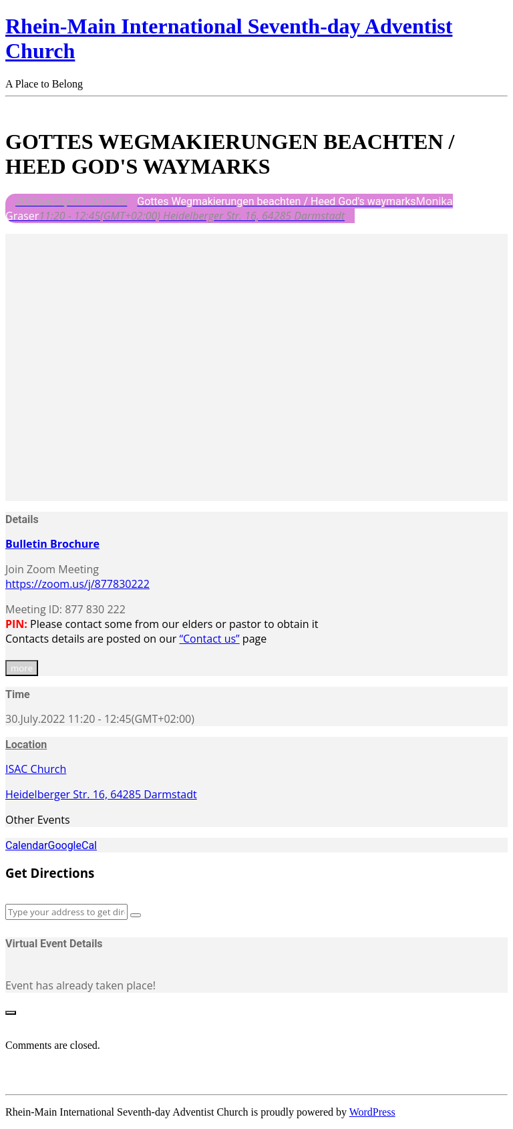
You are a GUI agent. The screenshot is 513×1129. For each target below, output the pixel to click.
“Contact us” (209, 638)
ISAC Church (35, 769)
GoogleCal (72, 845)
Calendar (26, 845)
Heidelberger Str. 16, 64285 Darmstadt (101, 794)
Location (26, 744)
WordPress (372, 1112)
